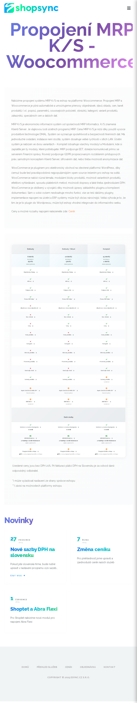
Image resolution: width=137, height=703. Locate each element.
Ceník (71, 211)
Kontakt (109, 668)
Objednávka (88, 668)
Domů (25, 668)
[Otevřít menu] (129, 8)
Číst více (17, 577)
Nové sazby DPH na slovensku (32, 552)
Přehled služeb (47, 668)
